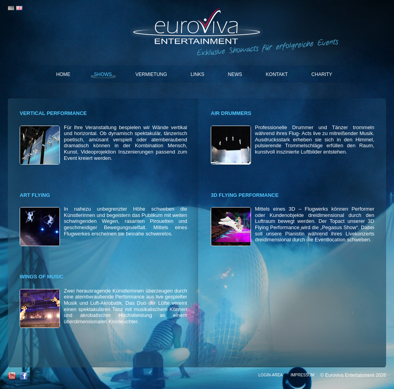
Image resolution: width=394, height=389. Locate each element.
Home (63, 74)
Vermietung (151, 74)
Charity (321, 74)
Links (197, 74)
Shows (103, 74)
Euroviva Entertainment (197, 27)
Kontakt (277, 74)
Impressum (302, 375)
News (235, 74)
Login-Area (270, 375)
